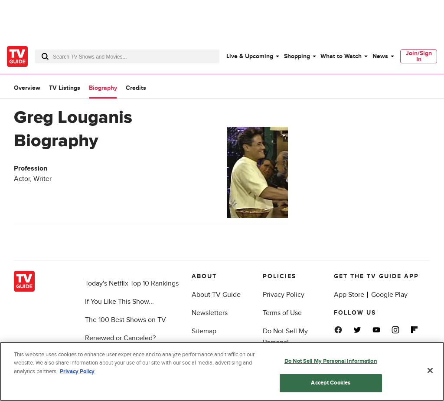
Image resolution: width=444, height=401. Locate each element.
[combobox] (127, 56)
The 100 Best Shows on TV (125, 320)
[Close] (430, 370)
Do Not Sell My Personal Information (330, 361)
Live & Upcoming (249, 56)
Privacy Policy (283, 294)
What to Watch (341, 56)
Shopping (297, 56)
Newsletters (210, 313)
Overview (27, 88)
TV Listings (64, 88)
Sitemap (204, 331)
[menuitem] (252, 56)
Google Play (389, 294)
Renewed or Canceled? (120, 338)
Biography (103, 88)
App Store (349, 294)
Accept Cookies (330, 382)
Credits (136, 88)
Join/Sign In (419, 56)
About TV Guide (216, 294)
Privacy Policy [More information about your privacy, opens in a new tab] (77, 371)
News (380, 56)
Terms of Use (282, 313)
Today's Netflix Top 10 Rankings (132, 283)
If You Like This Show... (119, 301)
